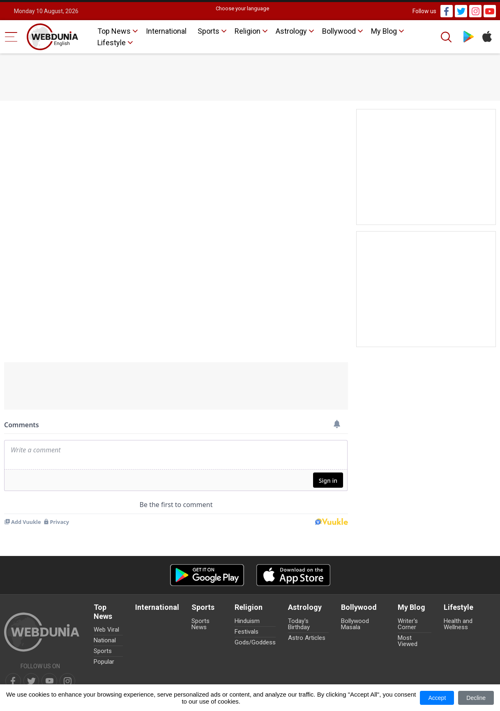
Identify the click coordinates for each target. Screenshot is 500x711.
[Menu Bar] (11, 37)
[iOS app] (293, 575)
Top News (114, 31)
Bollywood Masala (355, 624)
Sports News (200, 624)
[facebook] (13, 681)
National (105, 640)
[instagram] (67, 681)
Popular (104, 661)
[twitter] (31, 681)
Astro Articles (306, 638)
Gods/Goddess (255, 642)
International (166, 31)
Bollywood (339, 31)
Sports (208, 31)
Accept (437, 698)
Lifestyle (111, 42)
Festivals (246, 631)
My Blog (384, 31)
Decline (476, 698)
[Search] (447, 37)
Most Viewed (407, 641)
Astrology (291, 31)
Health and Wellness (458, 624)
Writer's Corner (408, 624)
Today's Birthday (299, 624)
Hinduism (247, 621)
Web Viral (106, 629)
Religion (247, 31)
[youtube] (49, 681)
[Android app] (207, 575)
